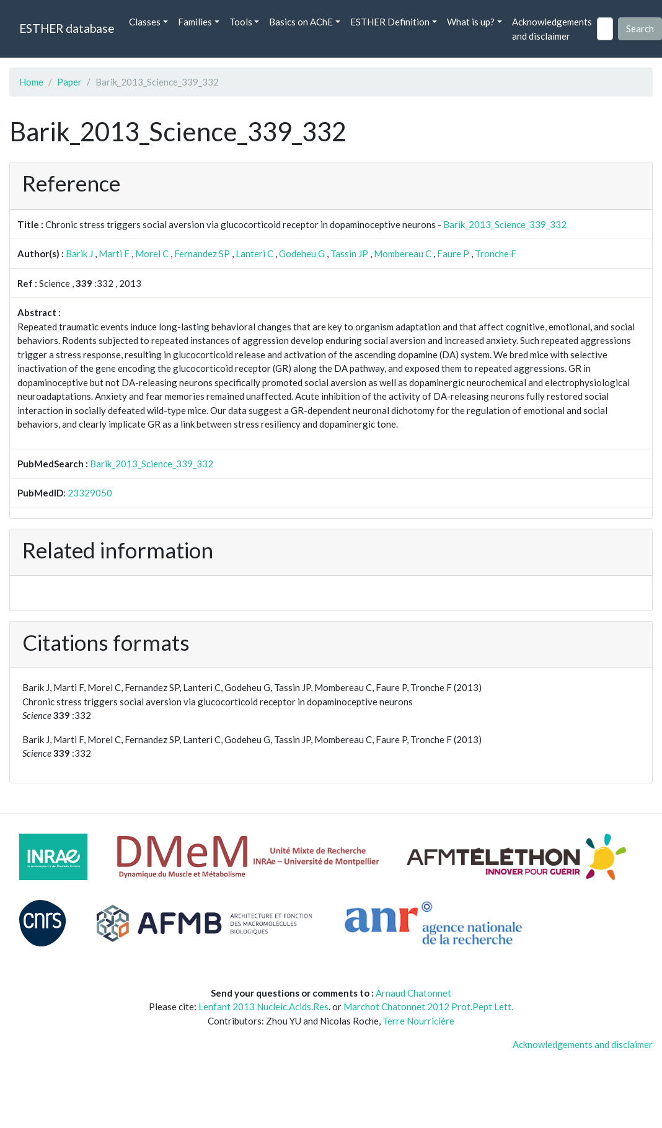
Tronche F (495, 253)
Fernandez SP (202, 253)
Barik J (79, 253)
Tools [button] (240, 21)
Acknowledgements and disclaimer (552, 29)
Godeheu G (302, 253)
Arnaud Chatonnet (413, 992)
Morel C (152, 253)
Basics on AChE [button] (301, 21)
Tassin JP (349, 253)
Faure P (453, 253)
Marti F (114, 253)
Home (31, 81)
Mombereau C (402, 253)
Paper (69, 81)
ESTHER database (66, 28)
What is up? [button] (471, 21)
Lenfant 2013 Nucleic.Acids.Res (263, 1006)
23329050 (90, 492)
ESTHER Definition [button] (390, 21)
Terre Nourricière (418, 1020)
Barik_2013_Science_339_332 (505, 224)
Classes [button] (145, 21)
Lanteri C (254, 253)
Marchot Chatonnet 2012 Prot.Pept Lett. (428, 1006)
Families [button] (195, 21)
